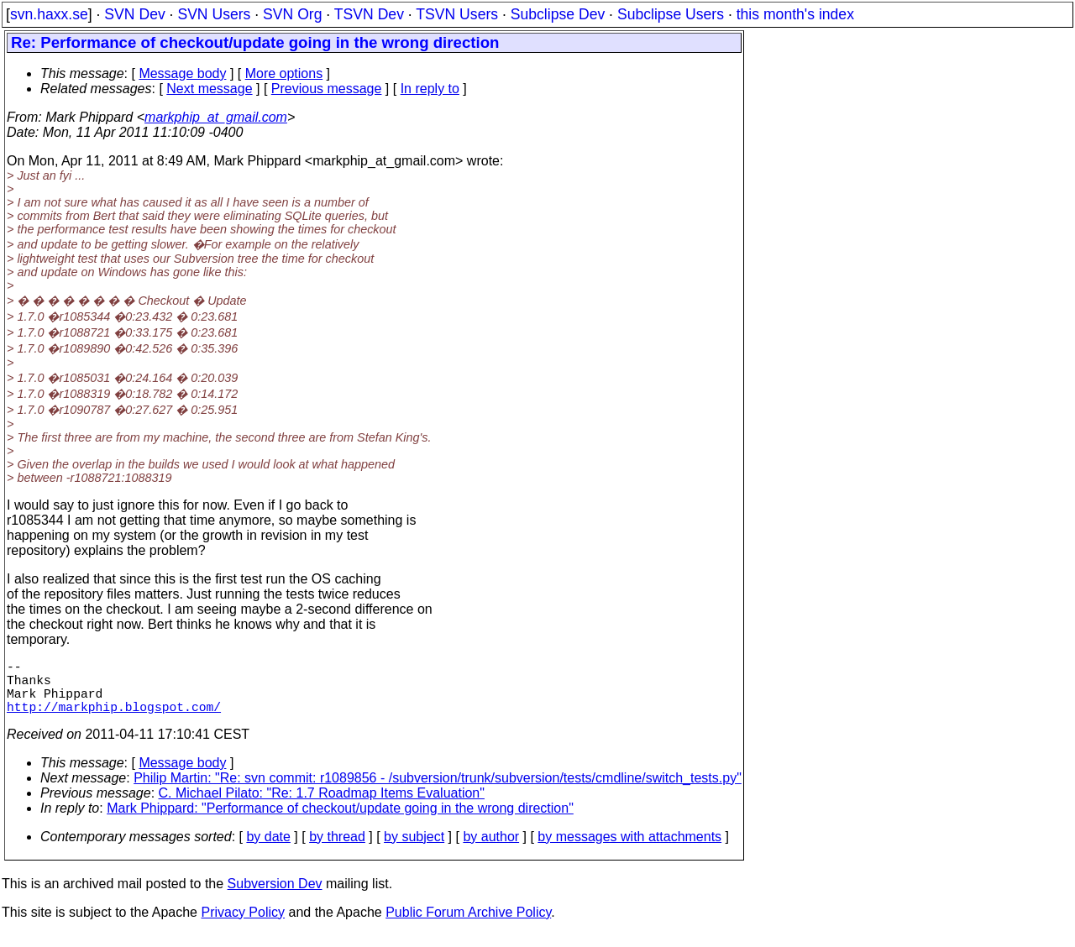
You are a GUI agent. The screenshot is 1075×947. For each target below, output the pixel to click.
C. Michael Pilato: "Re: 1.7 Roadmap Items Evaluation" (322, 806)
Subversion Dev (275, 897)
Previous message (326, 88)
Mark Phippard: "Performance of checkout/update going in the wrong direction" (340, 821)
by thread (337, 850)
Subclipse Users (670, 14)
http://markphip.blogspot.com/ (114, 719)
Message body (182, 73)
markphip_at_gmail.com (215, 117)
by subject (414, 850)
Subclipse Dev (558, 14)
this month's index (795, 14)
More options (284, 73)
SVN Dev (134, 14)
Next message (209, 88)
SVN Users (213, 14)
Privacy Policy (243, 925)
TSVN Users (457, 14)
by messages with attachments (629, 850)
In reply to (430, 88)
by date (268, 850)
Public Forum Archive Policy (468, 925)
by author (491, 850)
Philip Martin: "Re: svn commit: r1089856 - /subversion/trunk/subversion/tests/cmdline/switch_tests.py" (438, 791)
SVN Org (292, 14)
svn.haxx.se (49, 14)
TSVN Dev (369, 14)
